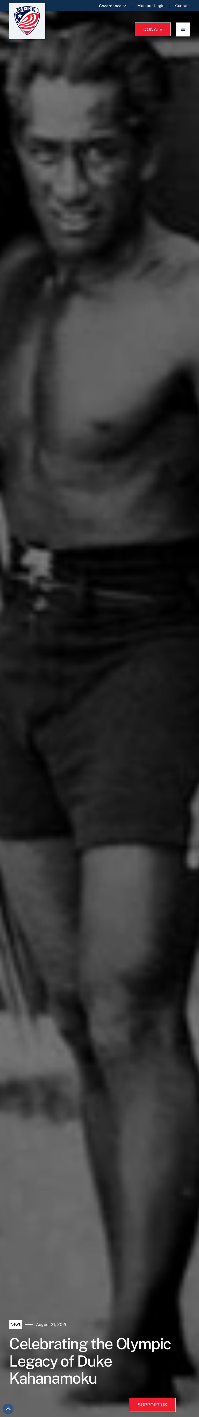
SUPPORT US (152, 1404)
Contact (182, 5)
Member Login (151, 5)
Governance (110, 6)
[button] (113, 5)
